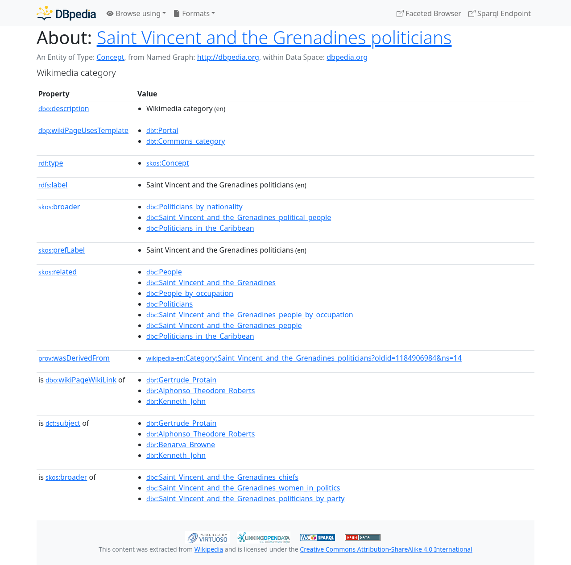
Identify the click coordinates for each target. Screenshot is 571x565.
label (53, 185)
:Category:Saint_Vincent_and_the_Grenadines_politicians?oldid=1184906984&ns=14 (304, 358)
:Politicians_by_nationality (194, 207)
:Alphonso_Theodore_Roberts (200, 390)
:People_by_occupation (189, 293)
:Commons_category (185, 141)
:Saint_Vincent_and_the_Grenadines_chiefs (222, 477)
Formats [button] (191, 13)
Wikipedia (208, 549)
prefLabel (61, 250)
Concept (110, 57)
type (50, 163)
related (57, 272)
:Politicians (169, 304)
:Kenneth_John (176, 401)
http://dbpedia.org (228, 57)
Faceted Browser (429, 13)
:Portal (162, 130)
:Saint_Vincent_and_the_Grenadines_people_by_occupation (249, 315)
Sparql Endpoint (499, 13)
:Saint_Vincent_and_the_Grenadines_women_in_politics (243, 488)
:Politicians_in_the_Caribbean (200, 228)
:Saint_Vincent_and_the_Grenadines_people (224, 325)
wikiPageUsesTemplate (83, 130)
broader (59, 207)
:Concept (167, 163)
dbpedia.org (347, 57)
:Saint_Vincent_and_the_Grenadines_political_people (238, 217)
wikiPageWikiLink (81, 380)
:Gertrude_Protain (181, 380)
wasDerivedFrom (74, 358)
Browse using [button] (134, 13)
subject (63, 423)
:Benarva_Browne (180, 444)
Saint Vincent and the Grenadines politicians (274, 37)
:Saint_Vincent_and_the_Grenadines (211, 282)
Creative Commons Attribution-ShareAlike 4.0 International (386, 549)
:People (164, 272)
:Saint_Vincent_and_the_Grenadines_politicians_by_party (245, 498)
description (63, 108)
